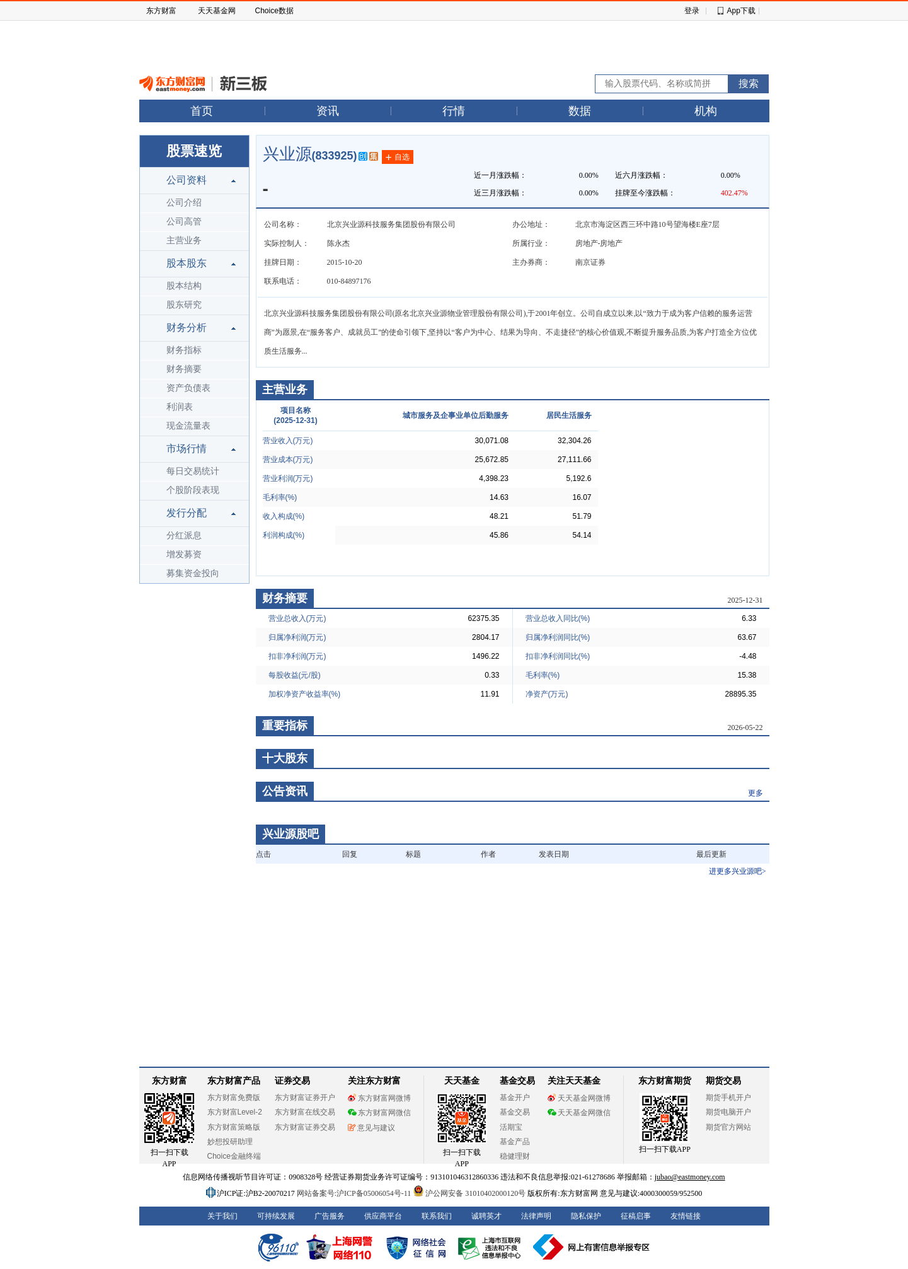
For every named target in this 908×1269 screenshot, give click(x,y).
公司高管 (184, 221)
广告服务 (329, 1216)
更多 (755, 793)
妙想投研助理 (230, 1141)
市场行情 (186, 448)
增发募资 (184, 554)
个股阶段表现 (192, 490)
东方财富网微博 (379, 1098)
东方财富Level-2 (234, 1112)
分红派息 (184, 535)
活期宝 (511, 1127)
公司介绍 (184, 202)
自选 (398, 157)
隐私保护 (586, 1216)
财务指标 (184, 350)
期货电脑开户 (728, 1112)
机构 (705, 111)
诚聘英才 (486, 1216)
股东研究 (184, 305)
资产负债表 (188, 388)
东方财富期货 (664, 1081)
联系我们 (437, 1216)
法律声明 (536, 1216)
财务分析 (186, 327)
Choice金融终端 (234, 1156)
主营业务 (184, 240)
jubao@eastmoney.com (690, 1177)
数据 (579, 111)
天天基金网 (217, 10)
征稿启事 (636, 1216)
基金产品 (515, 1141)
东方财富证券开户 (305, 1097)
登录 (691, 10)
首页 (201, 111)
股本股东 (186, 263)
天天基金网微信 (579, 1112)
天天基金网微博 (579, 1098)
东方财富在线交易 (305, 1112)
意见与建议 (371, 1127)
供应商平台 (383, 1216)
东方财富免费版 (233, 1097)
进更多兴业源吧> (737, 871)
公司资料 (186, 180)
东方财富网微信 (379, 1112)
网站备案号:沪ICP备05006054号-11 (355, 1193)
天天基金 (462, 1081)
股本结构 (184, 286)
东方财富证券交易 (305, 1127)
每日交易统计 (192, 471)
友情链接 (685, 1216)
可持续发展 (276, 1216)
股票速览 (194, 151)
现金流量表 (188, 426)
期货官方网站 (728, 1127)
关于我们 (222, 1216)
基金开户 (515, 1097)
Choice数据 (274, 10)
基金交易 (515, 1112)
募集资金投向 (192, 573)
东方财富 (161, 10)
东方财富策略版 (233, 1127)
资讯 (327, 111)
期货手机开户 (728, 1097)
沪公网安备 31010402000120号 (469, 1193)
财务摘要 (184, 369)
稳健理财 (515, 1156)
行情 (453, 111)
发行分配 (186, 512)
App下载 (741, 10)
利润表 (179, 407)
